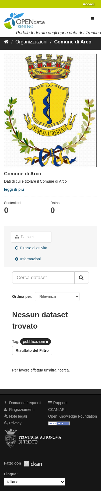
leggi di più (14, 189)
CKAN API (57, 409)
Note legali (15, 416)
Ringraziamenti (19, 409)
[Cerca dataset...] (43, 277)
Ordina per (21, 296)
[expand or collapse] (92, 18)
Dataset (24, 237)
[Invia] (81, 277)
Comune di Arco (72, 42)
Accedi (88, 4)
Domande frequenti (22, 403)
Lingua (10, 474)
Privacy (13, 423)
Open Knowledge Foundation (72, 416)
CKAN (33, 464)
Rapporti (58, 403)
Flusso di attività (31, 248)
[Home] (6, 42)
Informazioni (28, 259)
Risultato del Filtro (32, 350)
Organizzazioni (31, 42)
